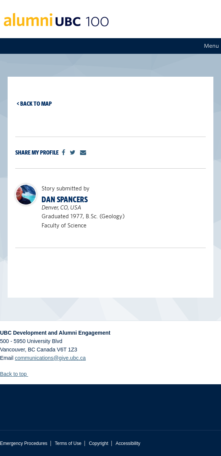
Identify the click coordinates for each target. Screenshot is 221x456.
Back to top (17, 374)
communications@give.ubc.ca (50, 358)
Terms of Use (68, 443)
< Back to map (34, 103)
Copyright (98, 443)
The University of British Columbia (110, 401)
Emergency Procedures (23, 443)
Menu (211, 46)
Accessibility (127, 443)
